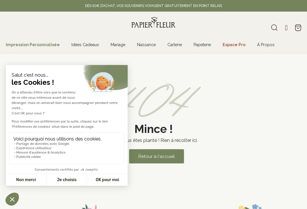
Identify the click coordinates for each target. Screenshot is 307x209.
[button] (156, 156)
